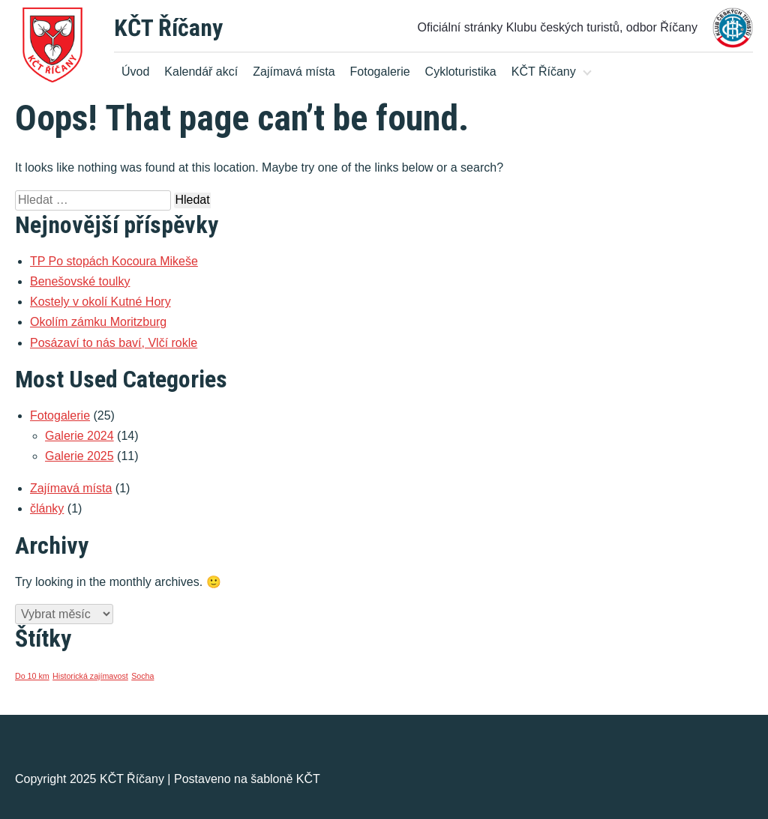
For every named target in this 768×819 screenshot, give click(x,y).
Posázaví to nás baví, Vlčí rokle (113, 342)
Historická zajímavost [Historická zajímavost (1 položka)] (90, 675)
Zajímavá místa (293, 71)
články (47, 508)
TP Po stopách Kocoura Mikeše (114, 261)
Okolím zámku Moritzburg (98, 321)
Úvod (135, 71)
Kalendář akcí (201, 71)
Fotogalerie (380, 71)
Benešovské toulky (80, 281)
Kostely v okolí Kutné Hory (100, 301)
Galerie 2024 (79, 435)
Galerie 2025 (79, 456)
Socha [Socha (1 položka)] (142, 675)
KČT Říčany (168, 27)
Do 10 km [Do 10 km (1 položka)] (32, 675)
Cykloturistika (460, 71)
